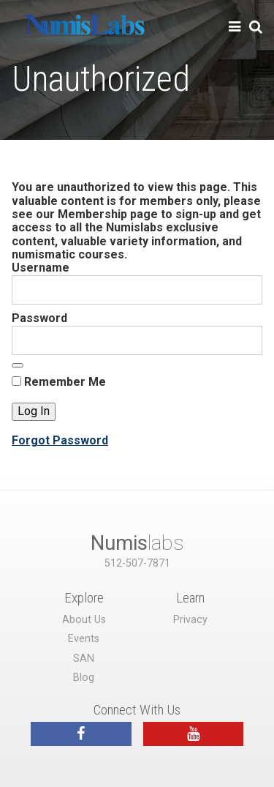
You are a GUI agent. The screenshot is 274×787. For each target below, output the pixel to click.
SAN (83, 658)
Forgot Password (60, 440)
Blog (83, 677)
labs (137, 543)
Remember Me (59, 382)
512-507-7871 (137, 563)
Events (83, 639)
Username (40, 268)
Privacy (190, 619)
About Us (84, 619)
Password (39, 318)
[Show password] (17, 365)
